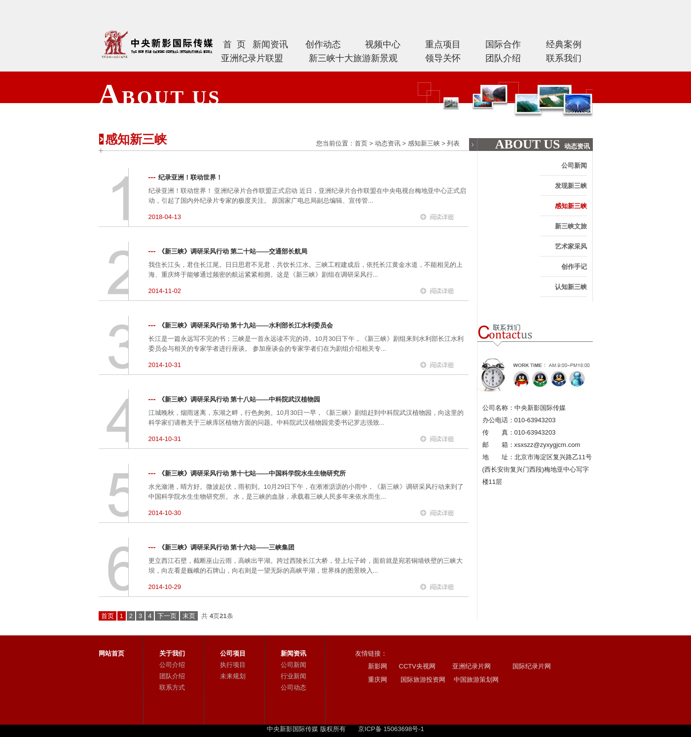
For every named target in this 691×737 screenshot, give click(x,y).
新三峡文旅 (571, 226)
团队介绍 (172, 676)
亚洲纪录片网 (471, 666)
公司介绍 (172, 664)
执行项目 (233, 664)
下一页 (167, 616)
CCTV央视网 (417, 666)
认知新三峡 (571, 287)
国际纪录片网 (531, 666)
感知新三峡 (424, 143)
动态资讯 (387, 143)
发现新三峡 (571, 185)
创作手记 (574, 266)
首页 (361, 143)
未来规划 (233, 676)
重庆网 (377, 679)
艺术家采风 (571, 246)
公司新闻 (574, 165)
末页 (188, 616)
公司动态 (293, 687)
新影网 (377, 666)
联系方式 (172, 687)
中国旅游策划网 (475, 679)
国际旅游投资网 (422, 679)
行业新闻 (293, 676)
